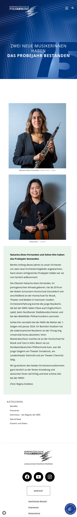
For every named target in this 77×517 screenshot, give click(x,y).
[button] (4, 513)
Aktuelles (14, 406)
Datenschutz (34, 513)
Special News (15, 419)
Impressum (33, 507)
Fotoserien (14, 410)
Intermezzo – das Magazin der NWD (25, 415)
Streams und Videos (18, 423)
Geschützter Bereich (37, 501)
